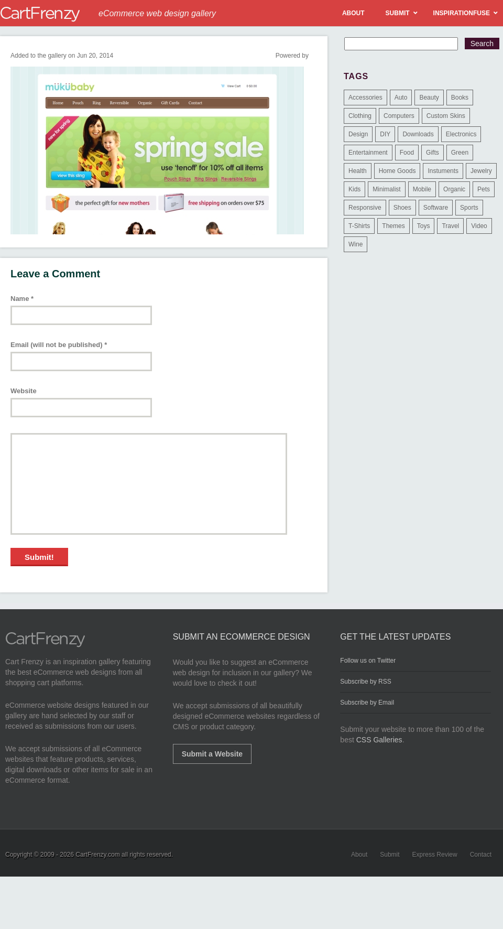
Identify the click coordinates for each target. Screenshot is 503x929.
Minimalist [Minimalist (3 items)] (386, 189)
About (359, 854)
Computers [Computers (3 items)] (399, 116)
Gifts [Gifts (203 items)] (432, 152)
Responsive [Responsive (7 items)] (364, 207)
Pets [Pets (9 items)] (483, 189)
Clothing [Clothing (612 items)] (359, 116)
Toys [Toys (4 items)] (423, 226)
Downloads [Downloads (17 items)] (417, 134)
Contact (480, 854)
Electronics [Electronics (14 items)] (461, 134)
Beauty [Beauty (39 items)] (429, 97)
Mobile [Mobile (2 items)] (422, 189)
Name (22, 299)
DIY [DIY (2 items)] (385, 134)
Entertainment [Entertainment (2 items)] (368, 152)
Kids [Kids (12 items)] (354, 189)
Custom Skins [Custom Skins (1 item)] (446, 116)
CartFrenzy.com (97, 854)
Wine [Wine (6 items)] (355, 244)
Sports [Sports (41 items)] (469, 207)
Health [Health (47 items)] (357, 171)
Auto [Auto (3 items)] (401, 97)
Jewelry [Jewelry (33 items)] (481, 171)
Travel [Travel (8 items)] (450, 226)
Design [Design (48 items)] (358, 134)
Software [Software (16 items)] (435, 207)
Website (23, 391)
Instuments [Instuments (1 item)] (443, 171)
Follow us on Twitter (368, 660)
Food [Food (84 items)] (407, 152)
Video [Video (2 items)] (479, 226)
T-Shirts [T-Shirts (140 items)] (359, 226)
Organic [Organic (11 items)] (454, 189)
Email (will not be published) (58, 345)
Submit (389, 854)
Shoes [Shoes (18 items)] (402, 207)
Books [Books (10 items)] (459, 97)
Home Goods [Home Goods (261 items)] (397, 171)
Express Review (434, 854)
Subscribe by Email (367, 702)
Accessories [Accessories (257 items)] (365, 97)
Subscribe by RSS (365, 681)
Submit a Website (212, 754)
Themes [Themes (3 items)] (393, 226)
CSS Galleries (379, 740)
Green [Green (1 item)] (459, 152)
